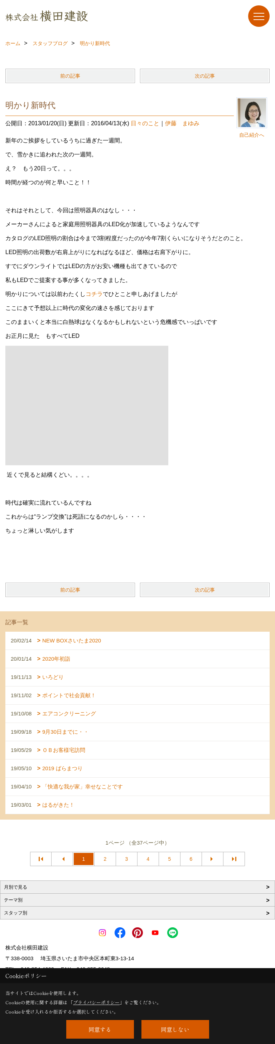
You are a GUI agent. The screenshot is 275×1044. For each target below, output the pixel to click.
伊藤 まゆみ (182, 123)
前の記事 (70, 76)
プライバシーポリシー (96, 1002)
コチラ (94, 294)
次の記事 (205, 76)
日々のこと (145, 123)
